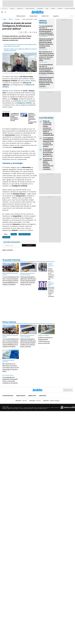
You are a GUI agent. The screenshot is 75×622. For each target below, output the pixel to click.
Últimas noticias (20, 16)
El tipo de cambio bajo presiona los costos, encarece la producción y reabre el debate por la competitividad (48, 128)
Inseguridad (6, 237)
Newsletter (68, 390)
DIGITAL (21, 400)
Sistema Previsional (30, 8)
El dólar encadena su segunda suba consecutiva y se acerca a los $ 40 (45, 340)
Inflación (12, 8)
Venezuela (60, 8)
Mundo (11, 19)
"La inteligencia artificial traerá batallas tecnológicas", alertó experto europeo (14, 117)
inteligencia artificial (24, 103)
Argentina (56, 16)
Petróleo (53, 8)
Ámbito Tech (45, 16)
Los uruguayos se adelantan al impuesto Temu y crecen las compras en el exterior (48, 142)
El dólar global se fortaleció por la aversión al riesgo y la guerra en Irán (48, 152)
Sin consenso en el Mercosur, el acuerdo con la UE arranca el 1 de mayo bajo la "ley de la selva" (10, 367)
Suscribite (29, 245)
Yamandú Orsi (20, 8)
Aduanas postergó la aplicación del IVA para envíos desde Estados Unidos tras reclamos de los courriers (46, 43)
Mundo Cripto (33, 16)
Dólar (47, 8)
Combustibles (40, 8)
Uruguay (17, 19)
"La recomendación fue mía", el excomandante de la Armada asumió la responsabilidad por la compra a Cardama (46, 30)
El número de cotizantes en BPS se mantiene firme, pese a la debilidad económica (48, 164)
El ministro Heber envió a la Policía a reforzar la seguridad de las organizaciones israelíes (32, 118)
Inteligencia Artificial (24, 234)
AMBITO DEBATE (51, 400)
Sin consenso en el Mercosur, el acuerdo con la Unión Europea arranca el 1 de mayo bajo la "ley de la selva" (46, 56)
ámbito (4, 19)
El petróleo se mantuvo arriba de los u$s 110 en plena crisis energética (51, 291)
